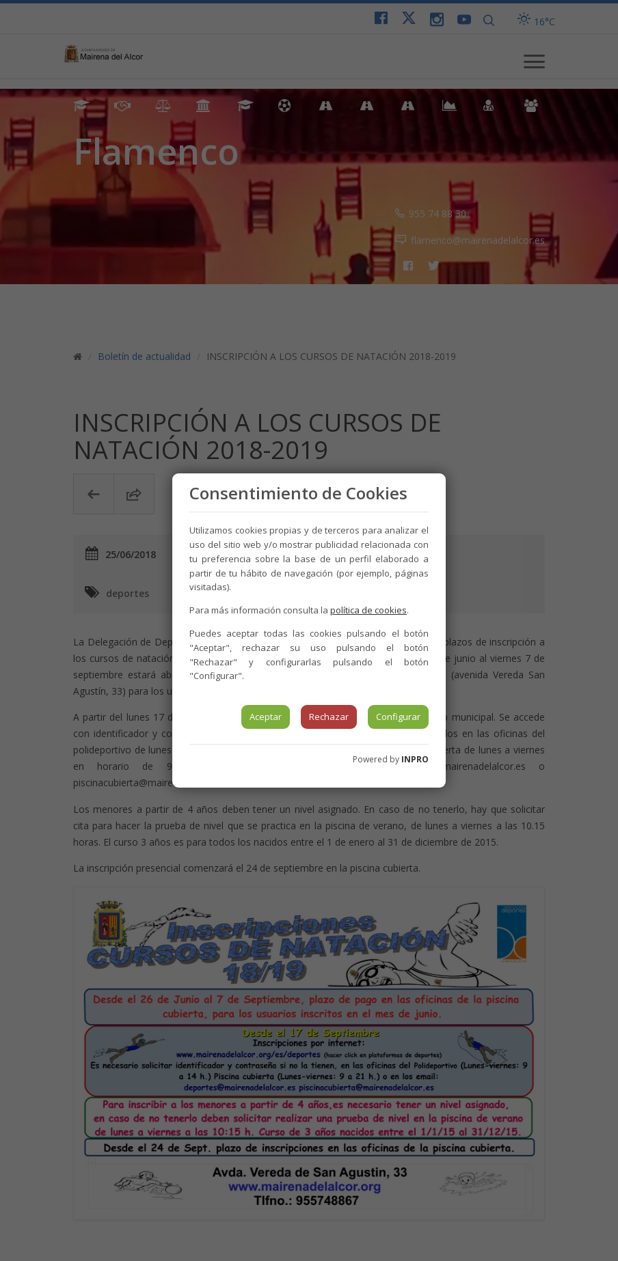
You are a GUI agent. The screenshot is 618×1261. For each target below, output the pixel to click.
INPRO (415, 759)
